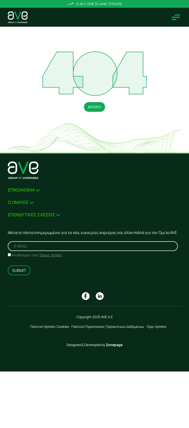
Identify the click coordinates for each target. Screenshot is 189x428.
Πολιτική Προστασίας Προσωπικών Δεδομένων (107, 326)
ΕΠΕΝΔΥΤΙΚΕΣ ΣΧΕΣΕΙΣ (34, 215)
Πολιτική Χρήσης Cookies (49, 326)
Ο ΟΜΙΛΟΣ (21, 202)
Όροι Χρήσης (157, 326)
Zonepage (114, 344)
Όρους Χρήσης (51, 255)
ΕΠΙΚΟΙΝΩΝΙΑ (24, 190)
